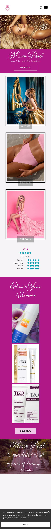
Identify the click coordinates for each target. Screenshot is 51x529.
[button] (41, 7)
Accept (25, 524)
